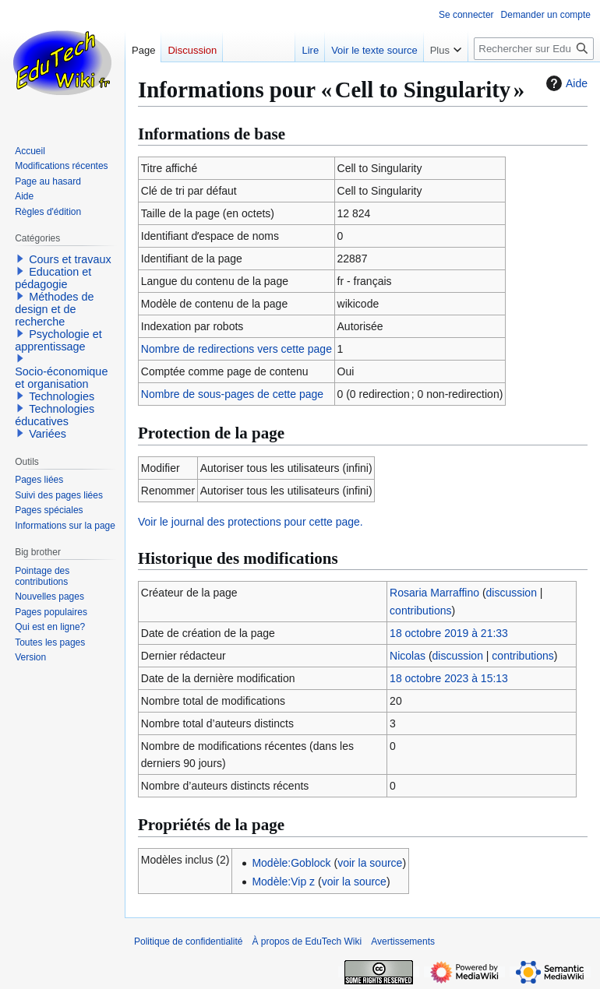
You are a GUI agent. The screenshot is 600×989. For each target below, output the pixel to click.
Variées (47, 434)
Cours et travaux (70, 259)
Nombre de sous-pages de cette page (232, 394)
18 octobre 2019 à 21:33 (449, 633)
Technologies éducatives (54, 415)
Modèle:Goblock (291, 863)
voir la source (369, 863)
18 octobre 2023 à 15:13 (449, 678)
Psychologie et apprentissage (58, 340)
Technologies (61, 396)
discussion (511, 592)
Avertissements (403, 941)
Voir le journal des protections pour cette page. (250, 522)
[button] (20, 258)
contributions (420, 610)
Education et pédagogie (53, 278)
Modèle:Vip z (283, 881)
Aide (565, 83)
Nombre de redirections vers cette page (236, 349)
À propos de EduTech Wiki (307, 941)
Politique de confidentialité (188, 941)
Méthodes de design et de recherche (54, 309)
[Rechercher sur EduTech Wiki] (534, 48)
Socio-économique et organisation (61, 377)
